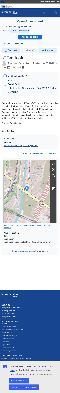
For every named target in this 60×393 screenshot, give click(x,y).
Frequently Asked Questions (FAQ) (13, 330)
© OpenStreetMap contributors (40, 225)
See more (19, 43)
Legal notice (6, 345)
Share (52, 153)
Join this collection (30, 37)
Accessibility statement (9, 351)
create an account (28, 251)
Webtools (7, 225)
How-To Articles (7, 333)
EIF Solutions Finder (8, 314)
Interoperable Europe (9, 317)
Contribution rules (8, 339)
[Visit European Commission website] (8, 6)
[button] (27, 188)
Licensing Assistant (8, 311)
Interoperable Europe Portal (11, 308)
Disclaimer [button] (7, 228)
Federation (5, 342)
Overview (6, 43)
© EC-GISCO (16, 225)
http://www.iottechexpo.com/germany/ (21, 145)
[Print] (53, 188)
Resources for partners (9, 361)
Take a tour (5, 324)
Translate (49, 50)
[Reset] (53, 163)
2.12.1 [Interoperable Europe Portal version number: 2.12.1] (4, 301)
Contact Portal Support (9, 336)
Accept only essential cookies (24, 387)
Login (14, 251)
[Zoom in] (53, 169)
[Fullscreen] (53, 182)
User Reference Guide (9, 327)
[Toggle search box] (55, 12)
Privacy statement (8, 348)
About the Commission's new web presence (16, 358)
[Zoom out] (53, 176)
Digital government (19, 30)
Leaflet (25, 225)
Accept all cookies (19, 381)
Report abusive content (33, 153)
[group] (27, 191)
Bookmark (11, 50)
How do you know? (49, 2)
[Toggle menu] (44, 12)
